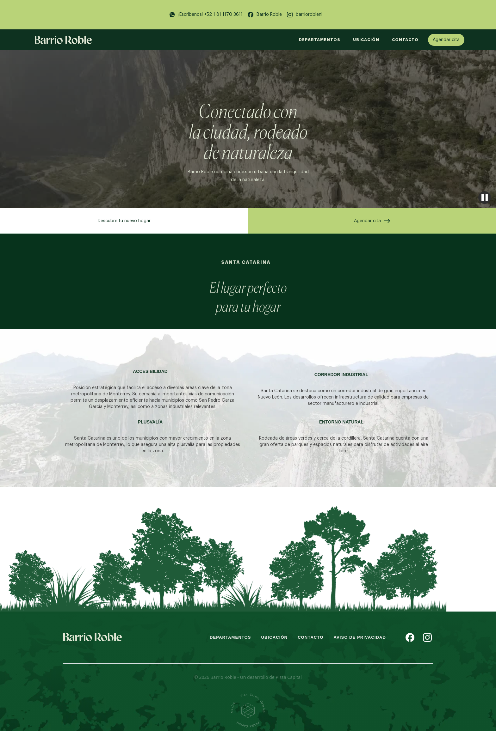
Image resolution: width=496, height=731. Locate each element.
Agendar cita (446, 40)
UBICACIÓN (366, 40)
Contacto (405, 40)
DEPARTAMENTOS (319, 40)
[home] (63, 40)
